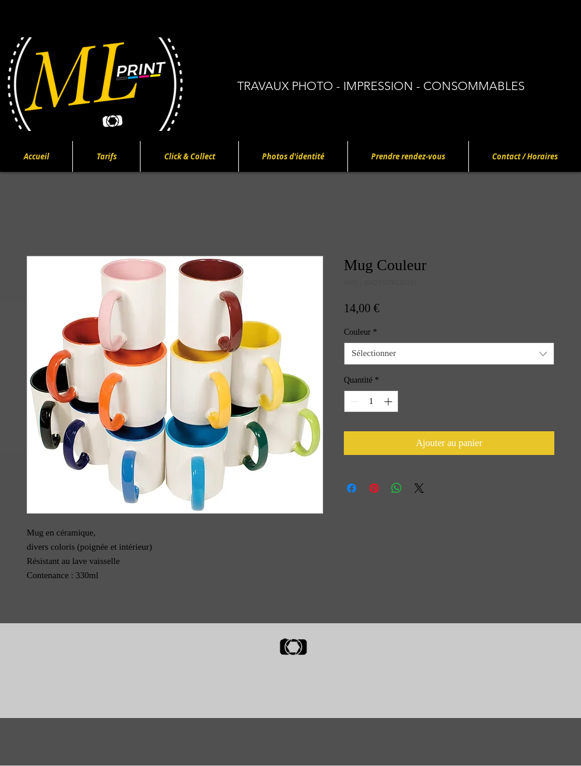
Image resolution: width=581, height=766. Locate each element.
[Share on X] (419, 488)
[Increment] (389, 401)
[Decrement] (353, 401)
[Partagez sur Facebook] (351, 488)
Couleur (360, 332)
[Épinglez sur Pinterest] (374, 488)
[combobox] (449, 353)
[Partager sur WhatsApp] (397, 488)
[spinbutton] (371, 401)
